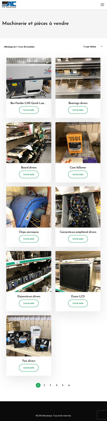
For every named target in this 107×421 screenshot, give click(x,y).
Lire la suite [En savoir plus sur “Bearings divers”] (78, 110)
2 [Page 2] (44, 385)
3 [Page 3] (50, 385)
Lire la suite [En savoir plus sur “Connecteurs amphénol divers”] (78, 239)
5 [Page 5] (62, 385)
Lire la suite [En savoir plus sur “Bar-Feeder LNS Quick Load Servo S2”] (28, 110)
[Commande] (93, 46)
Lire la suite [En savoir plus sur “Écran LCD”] (78, 303)
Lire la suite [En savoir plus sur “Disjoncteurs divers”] (28, 303)
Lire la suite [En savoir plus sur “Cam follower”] (78, 174)
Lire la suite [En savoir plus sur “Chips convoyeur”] (28, 239)
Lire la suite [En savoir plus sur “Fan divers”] (28, 368)
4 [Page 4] (56, 385)
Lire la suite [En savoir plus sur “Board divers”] (28, 174)
